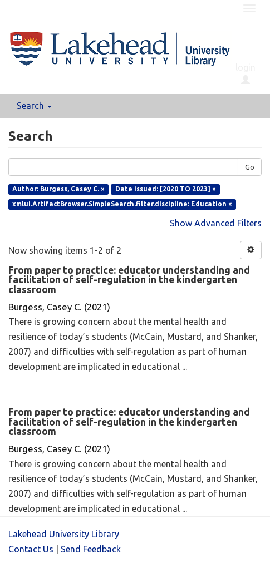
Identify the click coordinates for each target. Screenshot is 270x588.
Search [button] (34, 106)
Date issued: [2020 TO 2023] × (165, 188)
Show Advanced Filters (216, 223)
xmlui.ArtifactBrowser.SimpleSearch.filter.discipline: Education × (122, 203)
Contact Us (30, 549)
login (245, 73)
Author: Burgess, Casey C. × (58, 188)
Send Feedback (91, 549)
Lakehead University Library (63, 534)
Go (249, 167)
